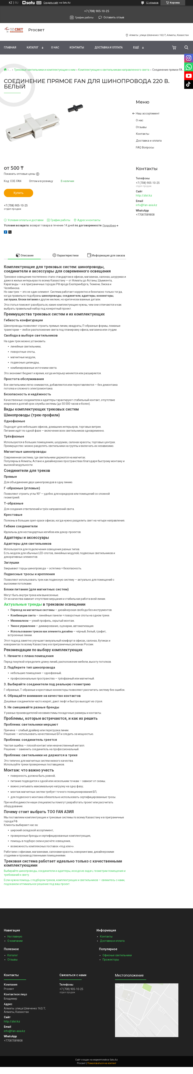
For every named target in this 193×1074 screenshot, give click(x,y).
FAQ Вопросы (145, 147)
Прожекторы (111, 959)
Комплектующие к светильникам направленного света (113, 69)
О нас (55, 47)
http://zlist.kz (144, 195)
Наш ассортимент (147, 113)
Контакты (77, 47)
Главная (10, 47)
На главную (14, 936)
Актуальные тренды (23, 604)
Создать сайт (50, 2)
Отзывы (141, 127)
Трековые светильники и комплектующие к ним (44, 69)
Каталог (33, 47)
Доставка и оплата (109, 47)
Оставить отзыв (114, 17)
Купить (19, 193)
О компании (15, 940)
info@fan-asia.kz (146, 205)
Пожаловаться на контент (101, 1063)
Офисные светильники (117, 955)
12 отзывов (152, 2)
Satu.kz (114, 1059)
